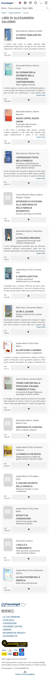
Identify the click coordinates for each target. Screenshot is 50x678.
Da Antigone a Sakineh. (29, 350)
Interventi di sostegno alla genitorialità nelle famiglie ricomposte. (29, 206)
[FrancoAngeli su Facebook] (3, 611)
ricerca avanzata (14, 13)
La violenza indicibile (28, 238)
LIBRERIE (7, 629)
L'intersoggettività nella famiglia (27, 159)
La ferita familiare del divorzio (29, 36)
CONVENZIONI (10, 623)
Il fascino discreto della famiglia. (27, 485)
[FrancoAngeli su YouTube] (12, 611)
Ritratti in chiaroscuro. (23, 517)
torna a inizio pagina (25, 674)
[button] (19, 3)
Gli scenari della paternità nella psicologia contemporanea (25, 77)
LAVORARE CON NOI (12, 626)
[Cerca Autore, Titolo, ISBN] (26, 8)
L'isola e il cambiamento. (24, 546)
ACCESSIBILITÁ (10, 636)
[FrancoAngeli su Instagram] (9, 611)
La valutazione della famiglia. (28, 579)
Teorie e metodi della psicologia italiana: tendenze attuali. (28, 386)
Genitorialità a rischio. (29, 427)
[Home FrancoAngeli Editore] (8, 3)
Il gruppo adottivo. (27, 276)
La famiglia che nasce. (28, 454)
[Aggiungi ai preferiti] (29, 54)
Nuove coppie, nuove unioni (27, 120)
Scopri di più (40, 95)
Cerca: (4, 8)
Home (4, 13)
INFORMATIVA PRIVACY (14, 633)
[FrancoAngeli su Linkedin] (6, 611)
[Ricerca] (47, 8)
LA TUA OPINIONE (11, 617)
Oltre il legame (24, 311)
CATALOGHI (8, 620)
